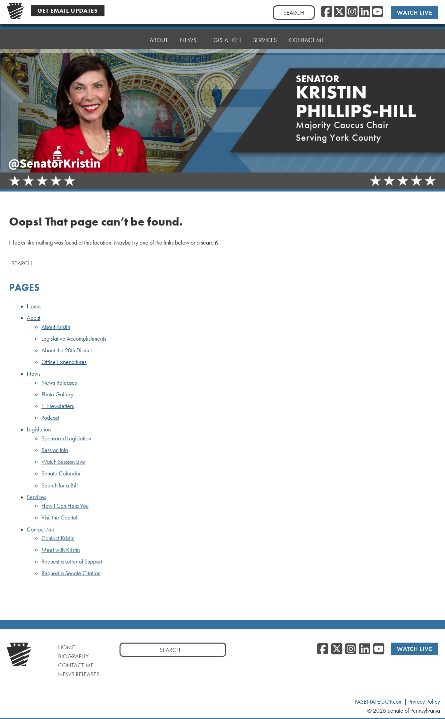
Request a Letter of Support (71, 561)
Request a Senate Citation (70, 573)
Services (36, 497)
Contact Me (306, 34)
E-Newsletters (57, 406)
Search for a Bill (59, 485)
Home (129, 40)
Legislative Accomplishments (73, 338)
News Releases (59, 382)
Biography (73, 656)
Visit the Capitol (59, 517)
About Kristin (55, 327)
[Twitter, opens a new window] (339, 12)
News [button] (188, 39)
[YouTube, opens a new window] (377, 12)
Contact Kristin (57, 538)
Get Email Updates (67, 10)
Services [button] (265, 36)
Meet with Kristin (60, 550)
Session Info (54, 450)
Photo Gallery (57, 394)
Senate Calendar (60, 473)
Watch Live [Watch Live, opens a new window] (414, 12)
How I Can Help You (64, 505)
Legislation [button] (224, 37)
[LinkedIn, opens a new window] (364, 12)
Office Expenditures (63, 362)
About (33, 318)
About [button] (159, 40)
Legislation (39, 429)
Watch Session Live (63, 461)
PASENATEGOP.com (379, 701)
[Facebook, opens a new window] (326, 12)
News (33, 373)
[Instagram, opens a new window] (352, 12)
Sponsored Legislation (66, 438)
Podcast (50, 417)
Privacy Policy (424, 701)
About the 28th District (66, 350)
